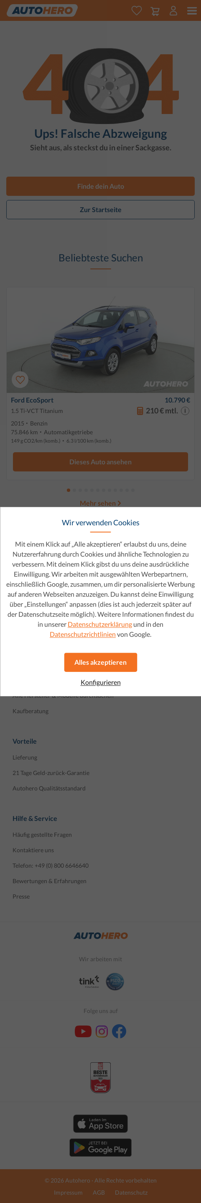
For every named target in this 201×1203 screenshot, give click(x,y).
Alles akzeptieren (100, 662)
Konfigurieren (101, 682)
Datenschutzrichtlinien (83, 634)
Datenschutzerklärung (100, 624)
